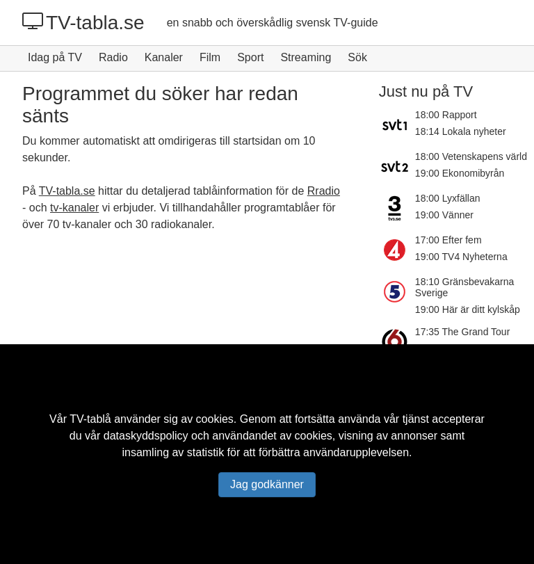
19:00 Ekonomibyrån (459, 173)
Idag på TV (55, 57)
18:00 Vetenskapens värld (471, 156)
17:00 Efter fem (448, 239)
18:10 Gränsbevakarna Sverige (464, 287)
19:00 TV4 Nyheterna (461, 256)
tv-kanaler (74, 207)
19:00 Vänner (444, 214)
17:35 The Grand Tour (462, 331)
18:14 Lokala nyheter (460, 131)
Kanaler (164, 57)
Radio (113, 57)
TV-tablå (90, 419)
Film (210, 57)
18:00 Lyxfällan (447, 198)
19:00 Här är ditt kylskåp (467, 309)
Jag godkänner (267, 484)
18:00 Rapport (446, 114)
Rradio (323, 191)
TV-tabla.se (83, 22)
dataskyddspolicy (146, 436)
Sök (357, 57)
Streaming (305, 57)
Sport (250, 57)
